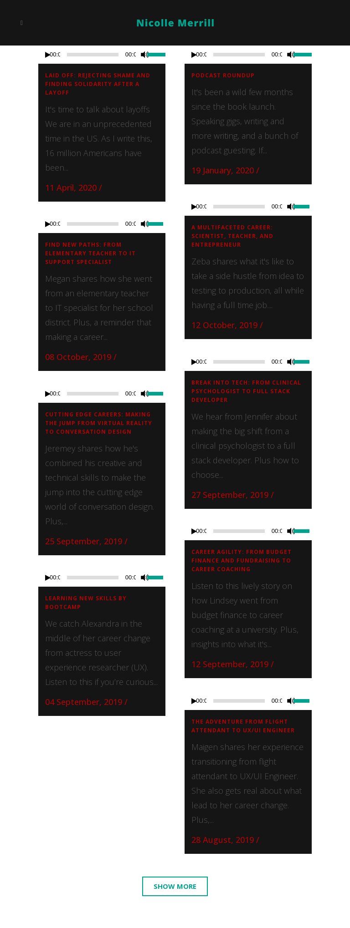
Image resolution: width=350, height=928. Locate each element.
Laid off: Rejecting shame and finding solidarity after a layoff (97, 83)
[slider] (156, 54)
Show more (175, 886)
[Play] (48, 55)
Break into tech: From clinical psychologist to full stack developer (246, 391)
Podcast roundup (223, 75)
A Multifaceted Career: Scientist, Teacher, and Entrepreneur (232, 235)
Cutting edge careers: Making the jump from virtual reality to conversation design (98, 423)
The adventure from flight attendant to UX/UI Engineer (243, 726)
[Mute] (145, 54)
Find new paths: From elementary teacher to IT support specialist (90, 253)
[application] (101, 55)
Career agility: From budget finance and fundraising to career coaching (241, 560)
